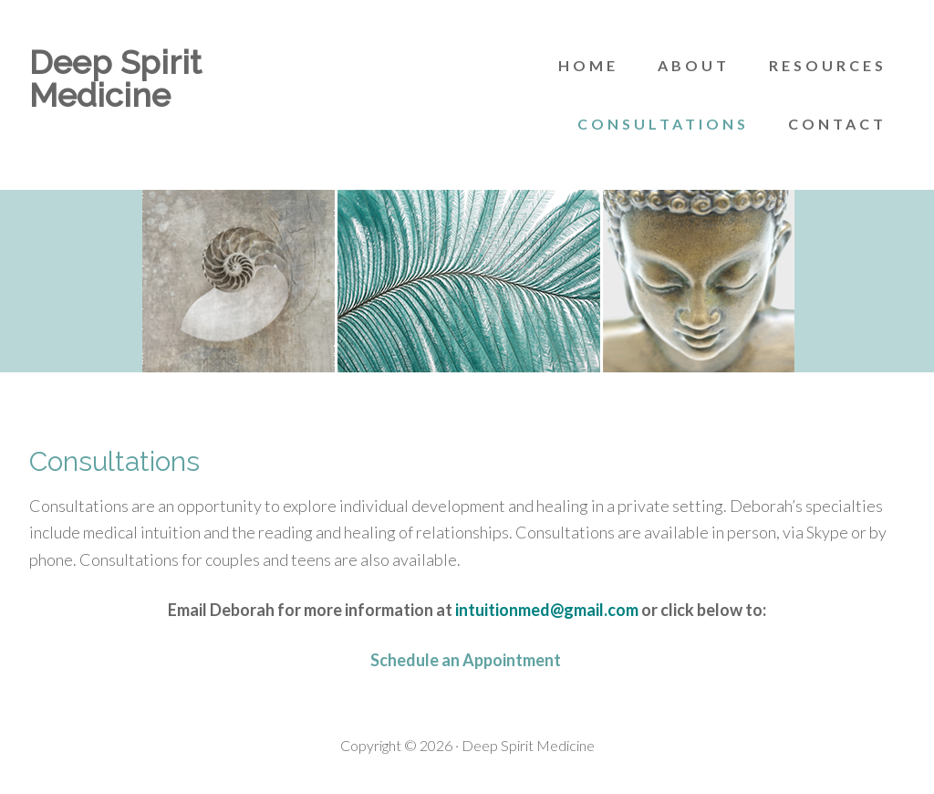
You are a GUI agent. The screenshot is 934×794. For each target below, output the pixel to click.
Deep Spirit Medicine (115, 78)
